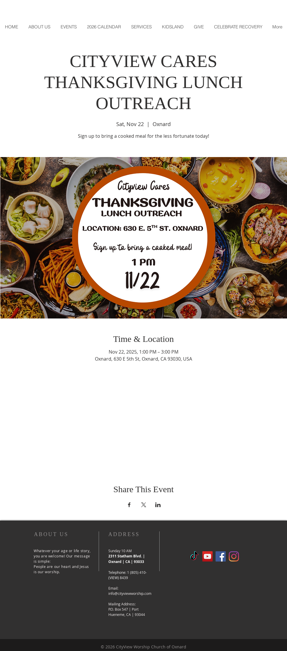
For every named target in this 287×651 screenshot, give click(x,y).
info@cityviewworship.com (129, 593)
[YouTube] (207, 556)
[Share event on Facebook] (129, 504)
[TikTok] (194, 556)
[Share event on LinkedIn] (158, 504)
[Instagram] (234, 556)
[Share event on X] (143, 504)
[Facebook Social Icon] (221, 556)
